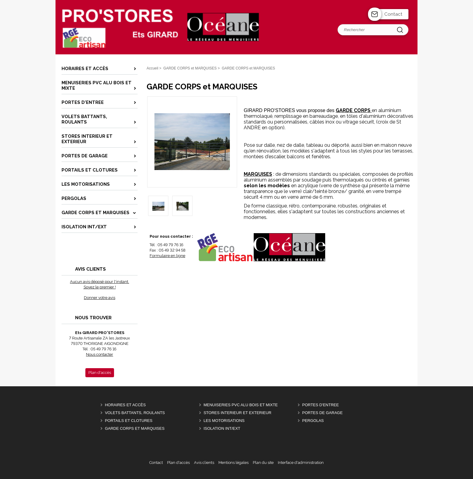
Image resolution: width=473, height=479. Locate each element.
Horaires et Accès (125, 405)
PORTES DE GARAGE (322, 412)
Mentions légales (233, 462)
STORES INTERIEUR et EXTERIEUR (237, 412)
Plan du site (263, 462)
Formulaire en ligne (167, 255)
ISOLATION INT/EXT (222, 428)
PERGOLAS (313, 420)
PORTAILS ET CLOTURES (129, 420)
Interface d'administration (301, 462)
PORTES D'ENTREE (320, 405)
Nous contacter (99, 354)
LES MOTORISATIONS (224, 420)
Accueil (152, 68)
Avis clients (204, 462)
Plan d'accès (178, 462)
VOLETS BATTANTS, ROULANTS (135, 412)
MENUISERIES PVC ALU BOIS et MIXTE (241, 405)
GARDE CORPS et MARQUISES (135, 428)
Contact (393, 14)
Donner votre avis (99, 297)
